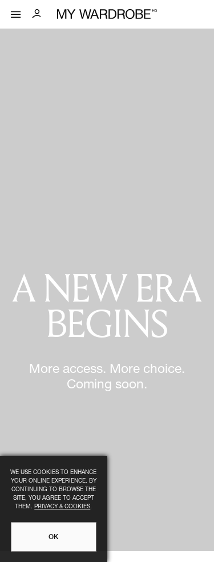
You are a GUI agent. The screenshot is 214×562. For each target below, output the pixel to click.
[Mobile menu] (16, 12)
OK (53, 537)
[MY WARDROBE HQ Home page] (107, 14)
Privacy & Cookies (62, 507)
